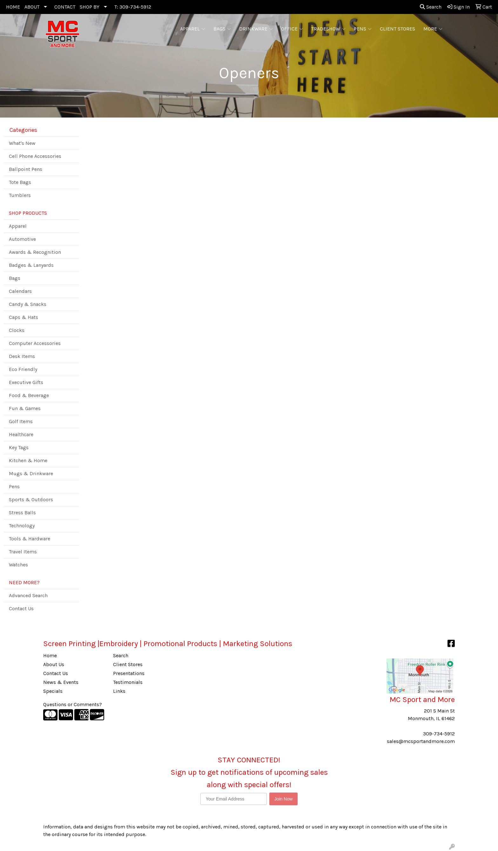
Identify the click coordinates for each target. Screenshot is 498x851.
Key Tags (19, 447)
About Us (53, 664)
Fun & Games (25, 408)
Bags (222, 29)
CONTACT (64, 7)
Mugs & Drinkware (31, 473)
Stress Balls (22, 513)
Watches (18, 565)
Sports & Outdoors (31, 499)
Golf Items (21, 421)
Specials (53, 691)
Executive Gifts (26, 382)
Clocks (16, 330)
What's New (22, 143)
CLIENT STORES (397, 29)
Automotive (22, 239)
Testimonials (128, 682)
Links (119, 691)
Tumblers (20, 195)
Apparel (192, 29)
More (432, 29)
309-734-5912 (439, 734)
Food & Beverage (29, 395)
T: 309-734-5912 (132, 7)
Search (430, 7)
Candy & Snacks (27, 304)
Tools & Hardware (29, 539)
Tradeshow (328, 29)
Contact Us (21, 608)
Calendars (20, 291)
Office (292, 29)
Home (50, 655)
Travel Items (23, 552)
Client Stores (128, 664)
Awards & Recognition (35, 252)
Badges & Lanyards (31, 265)
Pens (363, 29)
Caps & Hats (23, 317)
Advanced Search (28, 595)
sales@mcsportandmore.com (421, 741)
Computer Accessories (35, 343)
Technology (22, 526)
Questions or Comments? (72, 704)
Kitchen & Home (28, 460)
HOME (13, 7)
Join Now (283, 798)
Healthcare (21, 434)
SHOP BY (89, 7)
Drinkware (256, 29)
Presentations (129, 673)
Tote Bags (20, 182)
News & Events (60, 682)
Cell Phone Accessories (35, 156)
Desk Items (22, 356)
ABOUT (31, 7)
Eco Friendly (23, 369)
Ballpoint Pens (25, 169)
